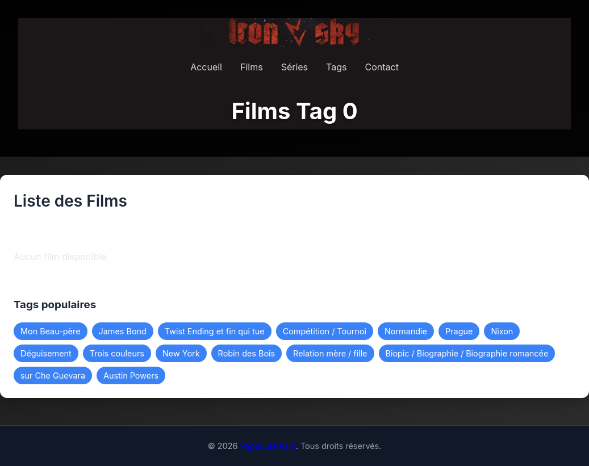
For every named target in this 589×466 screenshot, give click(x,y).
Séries (294, 67)
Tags (336, 67)
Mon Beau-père (50, 331)
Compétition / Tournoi (324, 331)
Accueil (206, 67)
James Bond (123, 331)
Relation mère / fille (330, 353)
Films (251, 67)
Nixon (502, 331)
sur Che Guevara (52, 375)
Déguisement (46, 353)
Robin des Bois (246, 353)
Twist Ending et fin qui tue (215, 331)
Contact (381, 67)
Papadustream (267, 446)
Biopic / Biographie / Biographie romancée (467, 353)
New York (181, 353)
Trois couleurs (117, 353)
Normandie (406, 331)
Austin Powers (130, 375)
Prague (459, 331)
